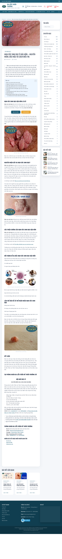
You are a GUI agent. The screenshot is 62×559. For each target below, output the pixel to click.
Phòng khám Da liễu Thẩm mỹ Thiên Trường (16, 94)
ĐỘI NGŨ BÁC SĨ (10, 92)
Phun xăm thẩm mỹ (6, 514)
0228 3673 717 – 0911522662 (32, 511)
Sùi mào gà (8, 440)
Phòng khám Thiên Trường (17, 432)
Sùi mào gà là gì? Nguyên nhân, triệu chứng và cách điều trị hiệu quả (34, 486)
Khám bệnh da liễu (12, 11)
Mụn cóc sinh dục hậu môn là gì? (13, 82)
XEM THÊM (6, 492)
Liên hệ (52, 11)
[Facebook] (59, 1)
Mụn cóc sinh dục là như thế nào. (22, 180)
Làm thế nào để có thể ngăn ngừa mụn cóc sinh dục (17, 88)
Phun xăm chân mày (30, 11)
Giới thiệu (5, 11)
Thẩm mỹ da (21, 11)
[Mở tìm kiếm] (59, 12)
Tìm (56, 26)
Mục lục (7, 80)
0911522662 (23, 411)
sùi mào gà (8, 51)
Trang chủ (4, 506)
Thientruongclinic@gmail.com (16, 430)
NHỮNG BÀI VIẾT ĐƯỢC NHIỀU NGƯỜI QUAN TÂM (17, 95)
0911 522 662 (56, 7)
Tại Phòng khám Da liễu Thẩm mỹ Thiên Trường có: (17, 91)
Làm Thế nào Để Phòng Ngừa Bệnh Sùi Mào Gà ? (20, 485)
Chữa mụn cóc (9, 444)
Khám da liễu (9, 442)
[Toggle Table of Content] (35, 81)
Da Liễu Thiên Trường (30, 516)
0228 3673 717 (49, 7)
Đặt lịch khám (4, 520)
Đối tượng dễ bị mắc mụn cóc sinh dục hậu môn (16, 87)
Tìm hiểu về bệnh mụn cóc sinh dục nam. (24, 244)
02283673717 (14, 411)
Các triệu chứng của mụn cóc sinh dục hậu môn (16, 85)
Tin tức (48, 11)
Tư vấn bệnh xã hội (40, 11)
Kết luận (8, 89)
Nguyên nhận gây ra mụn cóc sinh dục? (15, 84)
